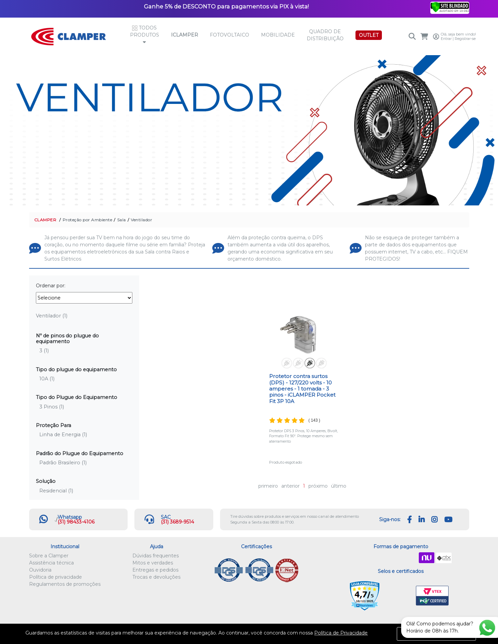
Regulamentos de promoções (65, 584)
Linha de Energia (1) (63, 434)
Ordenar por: (50, 286)
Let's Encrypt (399, 596)
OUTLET (368, 35)
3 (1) (44, 351)
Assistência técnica (51, 563)
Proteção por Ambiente (87, 219)
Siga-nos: (389, 519)
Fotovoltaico (229, 35)
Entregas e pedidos (155, 570)
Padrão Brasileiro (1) (63, 463)
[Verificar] (449, 6)
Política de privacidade (55, 577)
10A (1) (47, 379)
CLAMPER (45, 219)
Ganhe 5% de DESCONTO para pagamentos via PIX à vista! (226, 6)
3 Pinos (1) (51, 407)
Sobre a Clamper (48, 556)
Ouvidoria (40, 570)
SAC (166, 517)
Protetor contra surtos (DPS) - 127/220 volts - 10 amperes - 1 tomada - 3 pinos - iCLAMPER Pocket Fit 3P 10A (302, 388)
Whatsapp (70, 517)
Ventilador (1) (51, 316)
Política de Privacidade (341, 633)
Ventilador (141, 219)
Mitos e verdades (152, 563)
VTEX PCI (432, 595)
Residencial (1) (56, 491)
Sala (121, 219)
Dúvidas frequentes (155, 556)
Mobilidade (278, 35)
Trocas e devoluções (156, 577)
